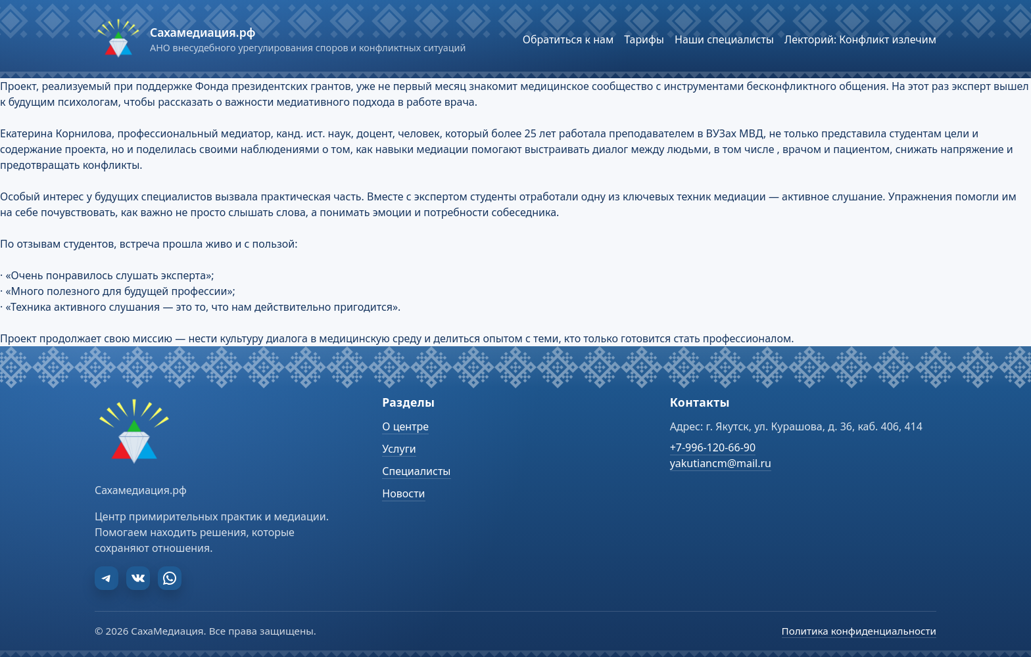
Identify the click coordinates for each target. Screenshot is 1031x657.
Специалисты (416, 471)
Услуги (399, 449)
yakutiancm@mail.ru (720, 463)
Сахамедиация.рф (202, 32)
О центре (405, 426)
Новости (403, 493)
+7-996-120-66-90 (712, 447)
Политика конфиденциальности (859, 630)
